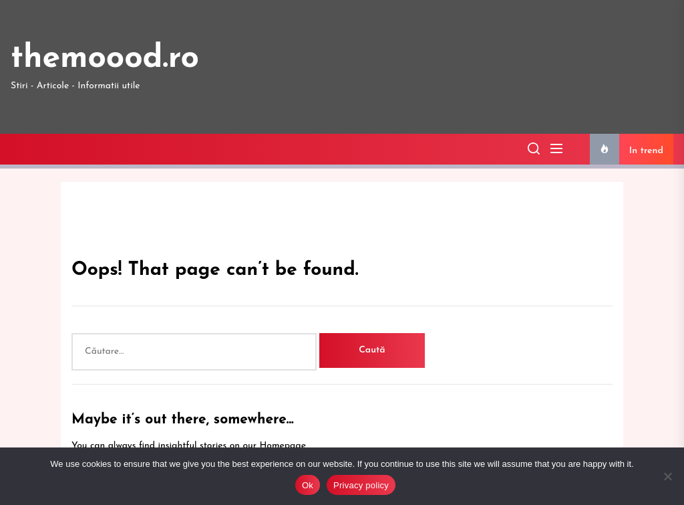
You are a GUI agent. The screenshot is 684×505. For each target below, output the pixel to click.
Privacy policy (361, 485)
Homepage (282, 446)
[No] (667, 476)
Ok (307, 485)
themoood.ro (105, 59)
